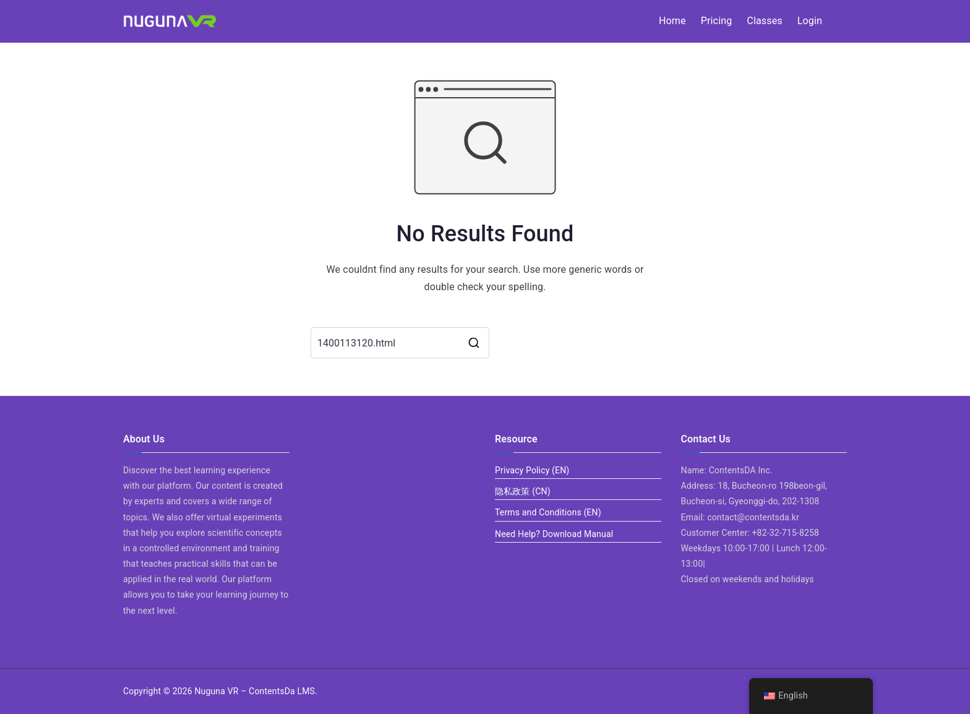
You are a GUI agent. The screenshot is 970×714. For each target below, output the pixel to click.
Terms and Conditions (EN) (548, 512)
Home (672, 21)
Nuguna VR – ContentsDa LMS (254, 691)
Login (809, 21)
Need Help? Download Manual (554, 534)
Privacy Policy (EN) (532, 470)
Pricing (716, 21)
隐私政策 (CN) (523, 491)
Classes (764, 21)
